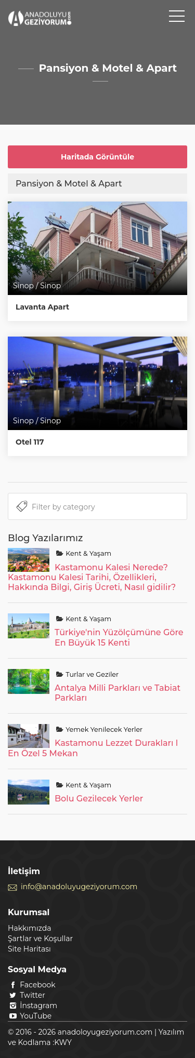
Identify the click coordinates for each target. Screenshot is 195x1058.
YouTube (29, 1016)
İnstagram (32, 1005)
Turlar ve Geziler (91, 674)
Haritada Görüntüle (97, 157)
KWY (63, 1042)
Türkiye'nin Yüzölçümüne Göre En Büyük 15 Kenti (119, 637)
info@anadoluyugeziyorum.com (79, 886)
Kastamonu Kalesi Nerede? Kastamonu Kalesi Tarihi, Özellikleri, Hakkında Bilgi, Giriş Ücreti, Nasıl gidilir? (92, 577)
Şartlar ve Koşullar (40, 938)
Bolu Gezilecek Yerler (99, 798)
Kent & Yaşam (87, 553)
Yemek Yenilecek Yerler (103, 729)
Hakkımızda (29, 928)
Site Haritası (29, 949)
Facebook (32, 984)
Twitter (26, 995)
